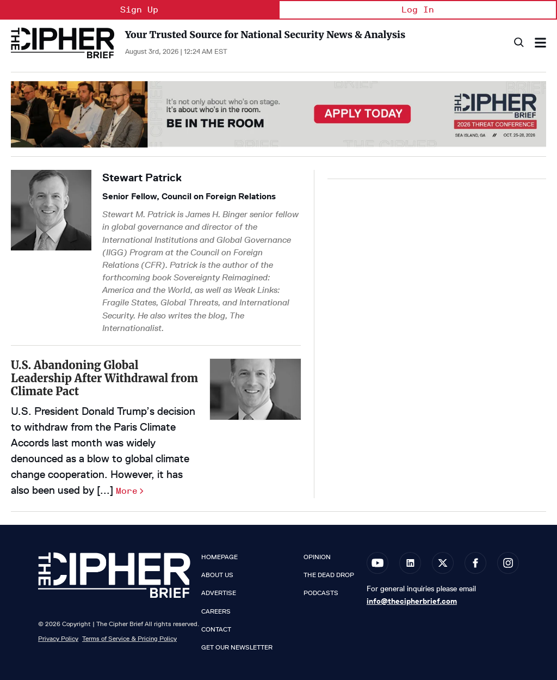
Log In (417, 9)
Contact (216, 629)
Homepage (219, 557)
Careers (216, 611)
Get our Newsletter (237, 647)
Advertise (218, 593)
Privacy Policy (58, 638)
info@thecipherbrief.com (412, 601)
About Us (217, 575)
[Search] (518, 42)
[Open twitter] (443, 563)
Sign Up (139, 9)
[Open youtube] (377, 563)
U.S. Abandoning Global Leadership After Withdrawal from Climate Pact (104, 378)
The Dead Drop (329, 575)
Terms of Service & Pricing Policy (129, 638)
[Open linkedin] (410, 563)
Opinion (317, 557)
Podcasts (321, 593)
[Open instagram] (508, 563)
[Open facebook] (475, 563)
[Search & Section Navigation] (540, 42)
